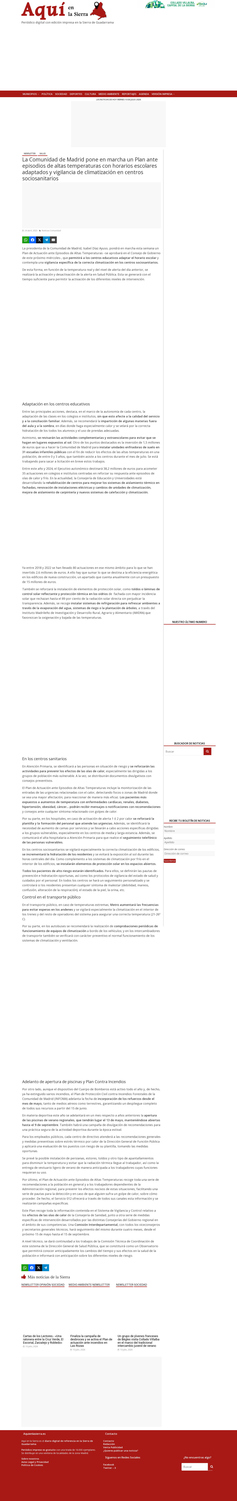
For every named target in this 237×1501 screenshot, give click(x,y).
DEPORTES (76, 94)
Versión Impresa (162, 94)
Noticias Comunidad (51, 230)
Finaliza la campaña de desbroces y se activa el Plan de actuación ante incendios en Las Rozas (91, 1340)
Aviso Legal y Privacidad (35, 1462)
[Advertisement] (118, 124)
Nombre (168, 826)
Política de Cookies (32, 1465)
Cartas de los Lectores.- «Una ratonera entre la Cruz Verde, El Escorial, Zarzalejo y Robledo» (43, 1339)
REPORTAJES (129, 94)
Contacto (108, 1440)
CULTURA (90, 94)
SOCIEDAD (61, 94)
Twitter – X (109, 1467)
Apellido (168, 838)
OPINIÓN (45, 1284)
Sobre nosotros (30, 1458)
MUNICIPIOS (30, 94)
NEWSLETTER (30, 153)
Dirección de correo (174, 849)
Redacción (109, 1444)
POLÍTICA (47, 94)
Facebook (108, 1464)
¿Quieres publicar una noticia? (120, 1450)
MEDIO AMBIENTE (109, 94)
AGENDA (144, 94)
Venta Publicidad (113, 1447)
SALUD (43, 153)
